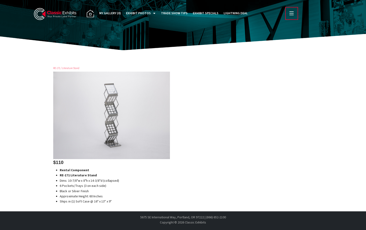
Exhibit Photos (138, 13)
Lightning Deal (236, 13)
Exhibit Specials (205, 13)
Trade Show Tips (174, 13)
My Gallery (110, 13)
